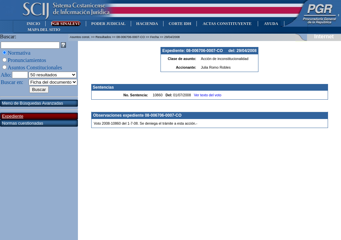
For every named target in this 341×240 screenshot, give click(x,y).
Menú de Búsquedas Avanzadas (32, 103)
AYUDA (271, 23)
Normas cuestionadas (22, 123)
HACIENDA (147, 23)
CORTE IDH (180, 23)
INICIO (33, 23)
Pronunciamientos (27, 60)
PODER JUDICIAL (108, 23)
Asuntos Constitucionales (35, 67)
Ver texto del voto (207, 95)
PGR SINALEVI (66, 23)
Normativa (19, 53)
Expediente (12, 116)
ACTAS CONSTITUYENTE (227, 23)
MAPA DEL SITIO (44, 29)
